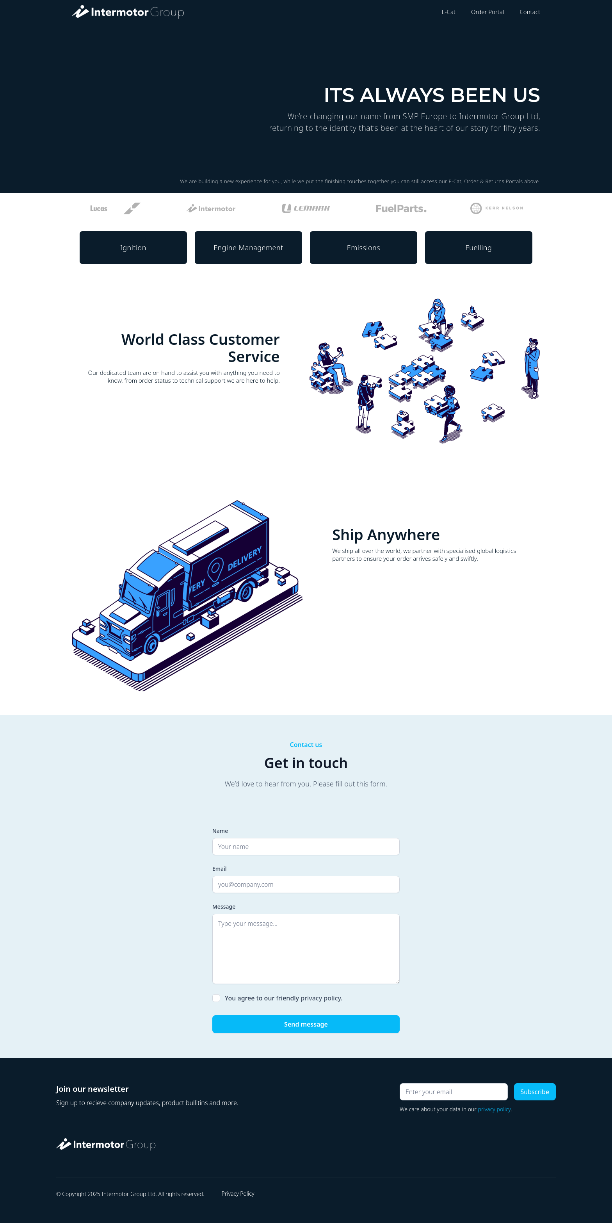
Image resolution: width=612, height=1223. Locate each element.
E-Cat (448, 12)
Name (220, 830)
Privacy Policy (237, 1193)
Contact (529, 12)
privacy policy (321, 998)
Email (219, 868)
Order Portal (487, 12)
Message (223, 906)
